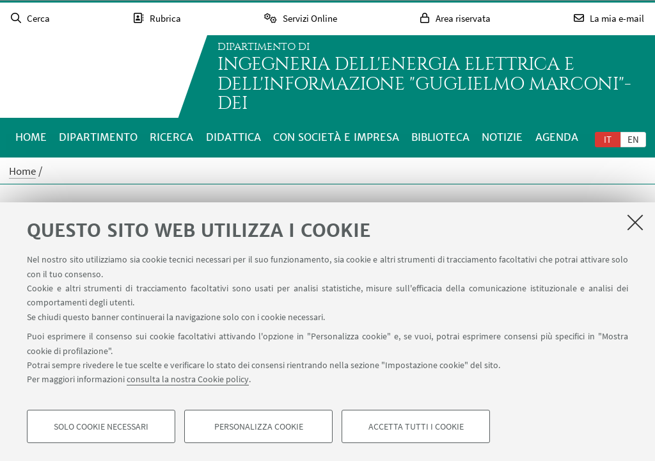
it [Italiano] (608, 139)
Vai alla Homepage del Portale (92, 77)
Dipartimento (98, 137)
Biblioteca (440, 137)
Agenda (556, 137)
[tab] (607, 139)
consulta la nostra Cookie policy (188, 379)
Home (31, 137)
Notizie (502, 137)
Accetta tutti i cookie (416, 426)
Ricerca (171, 137)
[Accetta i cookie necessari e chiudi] (635, 222)
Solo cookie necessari (101, 426)
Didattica (233, 137)
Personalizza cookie (258, 426)
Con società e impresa (336, 137)
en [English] (633, 139)
